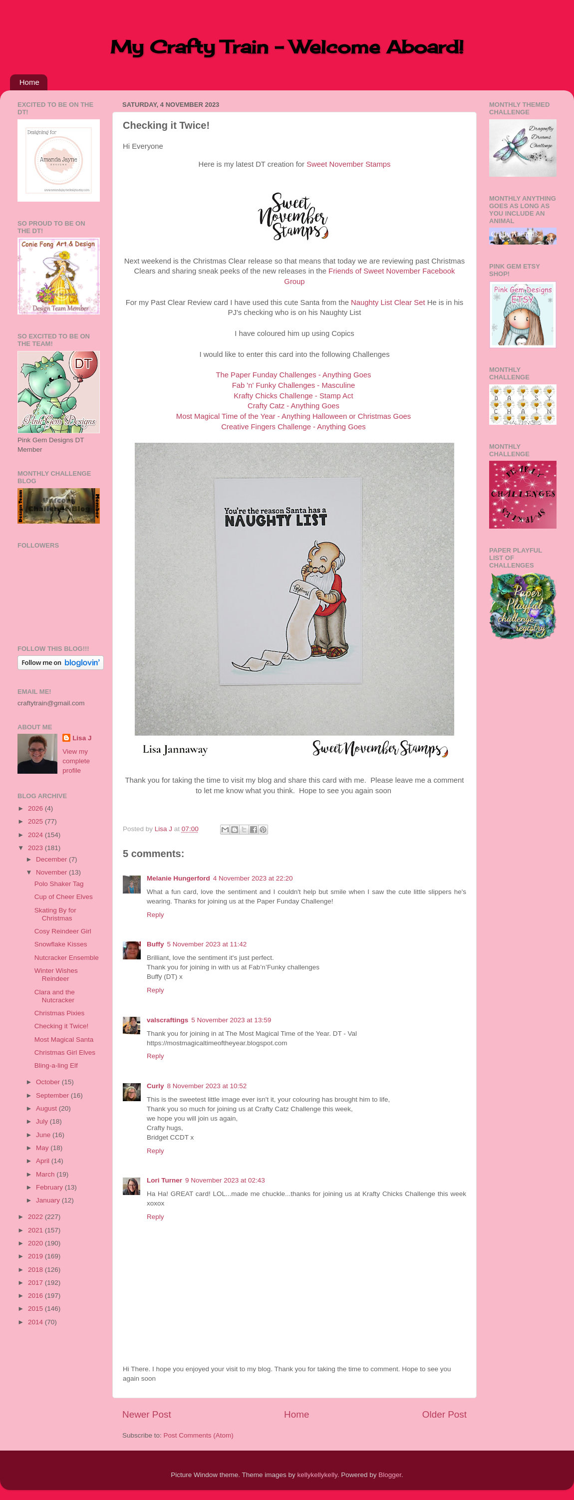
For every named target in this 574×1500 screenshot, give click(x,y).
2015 (36, 1308)
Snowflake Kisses (60, 944)
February (50, 1187)
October (49, 1082)
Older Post (444, 1414)
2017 (36, 1282)
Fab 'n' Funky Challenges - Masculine (293, 385)
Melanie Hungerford (178, 878)
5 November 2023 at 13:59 (231, 1020)
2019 (36, 1256)
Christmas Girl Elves (64, 1052)
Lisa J (81, 738)
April (43, 1161)
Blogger (389, 1475)
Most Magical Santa (64, 1039)
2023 (36, 848)
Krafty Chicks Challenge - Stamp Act (293, 396)
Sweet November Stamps (348, 164)
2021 (36, 1230)
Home (29, 82)
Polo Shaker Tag (59, 884)
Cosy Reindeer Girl (62, 931)
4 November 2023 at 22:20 (253, 878)
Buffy (155, 944)
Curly (155, 1086)
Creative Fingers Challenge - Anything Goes (293, 427)
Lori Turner (164, 1180)
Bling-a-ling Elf (56, 1065)
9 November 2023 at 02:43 (225, 1180)
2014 (36, 1322)
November (52, 872)
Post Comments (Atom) (199, 1435)
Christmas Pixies (59, 1013)
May (43, 1148)
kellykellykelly (317, 1475)
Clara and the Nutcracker (54, 996)
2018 (36, 1269)
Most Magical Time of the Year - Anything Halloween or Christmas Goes (293, 416)
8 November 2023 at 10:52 (207, 1086)
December (52, 859)
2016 (36, 1295)
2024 (36, 835)
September (53, 1095)
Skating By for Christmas (55, 914)
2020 (36, 1243)
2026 (36, 808)
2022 (36, 1216)
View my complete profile (76, 761)
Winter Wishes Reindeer (56, 974)
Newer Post (146, 1414)
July (43, 1121)
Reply (155, 914)
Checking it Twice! (61, 1026)
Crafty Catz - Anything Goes (293, 406)
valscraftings (167, 1020)
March (46, 1174)
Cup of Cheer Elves (63, 896)
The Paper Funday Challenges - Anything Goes (293, 375)
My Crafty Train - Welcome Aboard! (287, 47)
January (49, 1200)
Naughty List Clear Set (388, 302)
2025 (36, 821)
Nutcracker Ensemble (66, 957)
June (44, 1135)
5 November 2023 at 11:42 (207, 944)
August (47, 1108)
